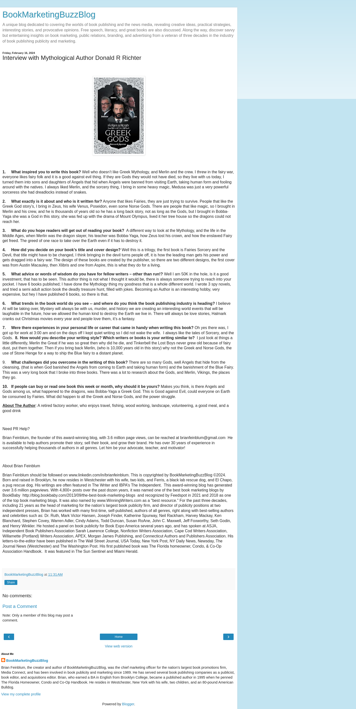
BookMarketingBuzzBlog (48, 14)
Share (11, 582)
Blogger (128, 704)
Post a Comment (19, 606)
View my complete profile (21, 694)
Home (119, 637)
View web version (119, 646)
